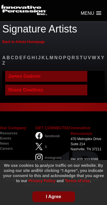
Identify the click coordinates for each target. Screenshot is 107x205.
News (4, 143)
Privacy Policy (42, 181)
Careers (6, 149)
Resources (8, 133)
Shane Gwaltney (25, 89)
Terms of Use (77, 181)
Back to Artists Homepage (23, 42)
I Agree (53, 196)
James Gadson (24, 76)
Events (5, 138)
